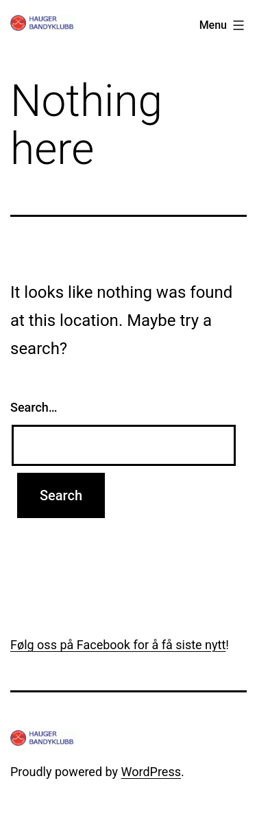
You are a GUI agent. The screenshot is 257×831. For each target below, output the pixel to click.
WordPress (151, 771)
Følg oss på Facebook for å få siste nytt (117, 644)
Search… (34, 407)
